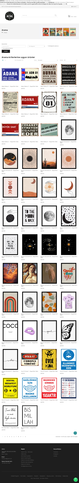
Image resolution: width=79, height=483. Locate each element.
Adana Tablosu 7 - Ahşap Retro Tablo (10, 141)
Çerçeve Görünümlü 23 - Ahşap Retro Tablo (49, 257)
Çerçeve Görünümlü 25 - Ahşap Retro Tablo (10, 286)
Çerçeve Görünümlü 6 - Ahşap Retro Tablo (29, 343)
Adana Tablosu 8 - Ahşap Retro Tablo (29, 141)
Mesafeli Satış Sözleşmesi (27, 462)
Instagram (56, 454)
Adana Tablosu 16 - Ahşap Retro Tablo (68, 86)
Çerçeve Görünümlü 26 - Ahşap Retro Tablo (29, 286)
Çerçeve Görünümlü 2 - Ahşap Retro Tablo (49, 228)
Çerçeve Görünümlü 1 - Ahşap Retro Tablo (68, 142)
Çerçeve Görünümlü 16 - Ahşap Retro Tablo (49, 200)
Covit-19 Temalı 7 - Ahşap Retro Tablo (68, 400)
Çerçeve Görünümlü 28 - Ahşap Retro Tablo (68, 286)
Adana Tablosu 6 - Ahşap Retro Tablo (68, 114)
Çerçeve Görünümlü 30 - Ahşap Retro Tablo (49, 314)
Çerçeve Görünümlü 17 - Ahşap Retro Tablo (68, 200)
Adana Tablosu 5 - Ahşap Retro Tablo (49, 114)
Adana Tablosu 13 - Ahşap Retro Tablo (49, 86)
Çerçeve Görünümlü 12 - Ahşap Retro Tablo (49, 171)
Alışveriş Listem (50, 476)
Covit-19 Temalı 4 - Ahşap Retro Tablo (10, 400)
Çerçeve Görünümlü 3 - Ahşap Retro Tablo (29, 314)
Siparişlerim (30, 476)
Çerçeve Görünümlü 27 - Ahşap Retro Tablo (49, 286)
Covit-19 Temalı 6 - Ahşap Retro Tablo (49, 400)
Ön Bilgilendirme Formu (26, 466)
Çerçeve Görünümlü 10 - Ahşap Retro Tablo (10, 171)
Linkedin (55, 456)
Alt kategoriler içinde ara (53, 45)
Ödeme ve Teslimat (25, 464)
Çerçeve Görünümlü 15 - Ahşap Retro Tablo (29, 200)
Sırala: (35, 60)
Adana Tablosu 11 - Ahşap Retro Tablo (29, 86)
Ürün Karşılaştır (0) (19, 60)
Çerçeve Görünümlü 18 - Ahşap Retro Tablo (10, 228)
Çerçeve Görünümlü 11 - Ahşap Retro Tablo (29, 171)
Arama (5, 32)
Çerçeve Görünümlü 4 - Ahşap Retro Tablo (68, 314)
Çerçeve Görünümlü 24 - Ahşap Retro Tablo (68, 257)
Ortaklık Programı (15, 476)
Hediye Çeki (65, 476)
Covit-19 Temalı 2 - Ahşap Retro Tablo (49, 371)
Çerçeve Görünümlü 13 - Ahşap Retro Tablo (68, 171)
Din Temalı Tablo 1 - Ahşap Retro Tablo (10, 427)
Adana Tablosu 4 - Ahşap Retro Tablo (29, 114)
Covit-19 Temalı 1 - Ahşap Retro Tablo (29, 371)
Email (3, 457)
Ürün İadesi (23, 476)
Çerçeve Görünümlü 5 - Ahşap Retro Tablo (10, 343)
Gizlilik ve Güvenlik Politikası (27, 460)
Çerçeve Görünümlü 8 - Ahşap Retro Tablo (68, 343)
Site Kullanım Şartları (26, 456)
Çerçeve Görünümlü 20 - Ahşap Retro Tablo (68, 228)
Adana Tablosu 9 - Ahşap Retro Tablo (49, 141)
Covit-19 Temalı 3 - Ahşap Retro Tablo (68, 371)
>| (25, 436)
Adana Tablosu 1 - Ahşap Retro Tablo (10, 86)
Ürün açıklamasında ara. (7, 48)
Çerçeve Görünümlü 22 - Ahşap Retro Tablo (29, 257)
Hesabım (36, 476)
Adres (3, 449)
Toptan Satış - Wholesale (26, 452)
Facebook (56, 452)
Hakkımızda (23, 454)
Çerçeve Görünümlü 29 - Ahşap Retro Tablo (10, 314)
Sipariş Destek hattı (7, 461)
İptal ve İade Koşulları (26, 458)
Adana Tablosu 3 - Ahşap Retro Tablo (10, 114)
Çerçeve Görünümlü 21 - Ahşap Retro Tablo (10, 257)
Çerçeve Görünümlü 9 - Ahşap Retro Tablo (10, 372)
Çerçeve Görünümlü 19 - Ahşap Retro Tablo (29, 228)
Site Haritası (58, 476)
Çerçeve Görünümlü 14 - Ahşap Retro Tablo (10, 200)
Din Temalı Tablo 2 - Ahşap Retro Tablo (28, 428)
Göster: (61, 60)
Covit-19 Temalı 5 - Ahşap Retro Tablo (29, 400)
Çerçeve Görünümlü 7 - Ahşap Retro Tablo (49, 343)
